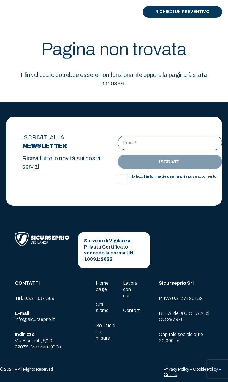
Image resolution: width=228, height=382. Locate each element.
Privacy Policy (176, 369)
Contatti (132, 310)
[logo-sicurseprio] (28, 12)
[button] (125, 12)
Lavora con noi (130, 289)
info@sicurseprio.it (35, 319)
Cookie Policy (205, 369)
